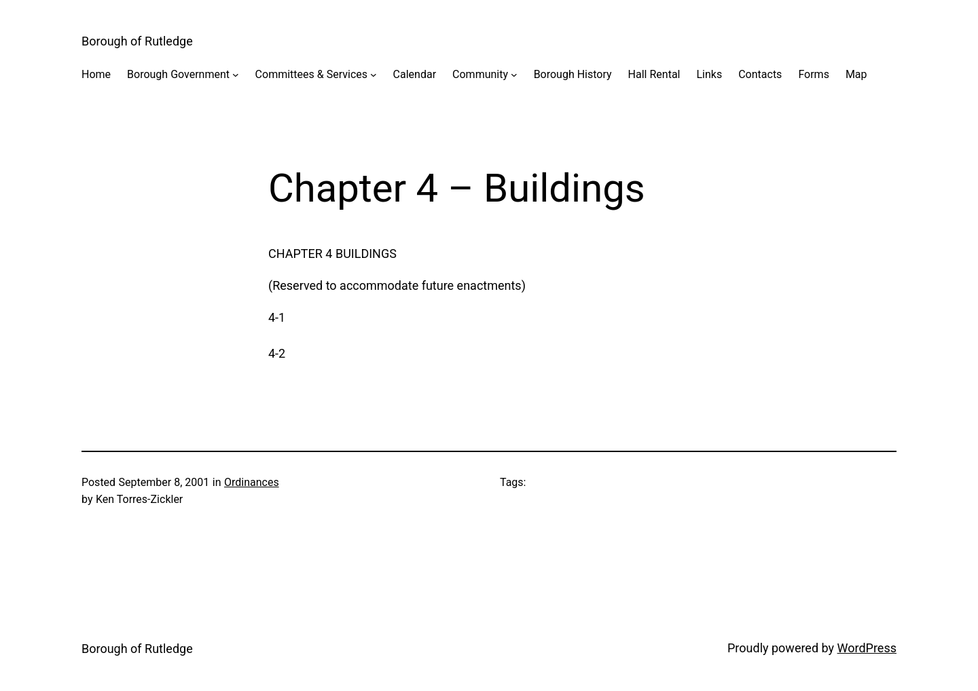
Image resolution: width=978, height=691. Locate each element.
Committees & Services (311, 74)
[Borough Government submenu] (235, 74)
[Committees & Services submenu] (373, 74)
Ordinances (251, 482)
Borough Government (178, 74)
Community (480, 74)
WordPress (866, 648)
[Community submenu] (514, 74)
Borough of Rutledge (137, 41)
